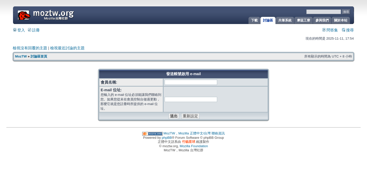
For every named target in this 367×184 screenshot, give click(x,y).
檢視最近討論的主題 (67, 48)
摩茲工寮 (303, 20)
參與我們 (322, 20)
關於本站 (340, 20)
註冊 (34, 30)
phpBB (167, 138)
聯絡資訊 (218, 133)
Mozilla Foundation (194, 146)
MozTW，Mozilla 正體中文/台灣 (187, 133)
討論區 (268, 20)
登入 (19, 30)
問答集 (330, 30)
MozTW (58, 14)
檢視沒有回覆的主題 (30, 48)
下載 (254, 20)
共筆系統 (285, 20)
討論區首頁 (39, 56)
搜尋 (348, 30)
